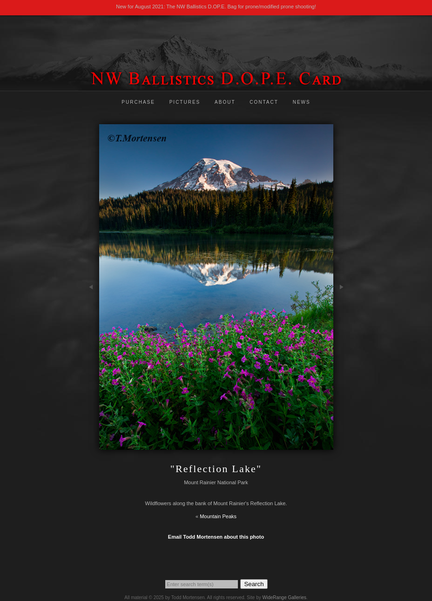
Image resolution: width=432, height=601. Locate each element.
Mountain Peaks (218, 516)
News (301, 102)
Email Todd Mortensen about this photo (216, 537)
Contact (264, 102)
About (225, 102)
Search (253, 584)
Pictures (185, 102)
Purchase (138, 102)
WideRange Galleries (284, 597)
